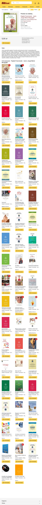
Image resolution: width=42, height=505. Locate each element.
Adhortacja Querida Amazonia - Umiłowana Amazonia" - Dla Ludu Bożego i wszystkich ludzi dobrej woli (20, 245)
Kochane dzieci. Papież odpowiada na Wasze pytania (20, 140)
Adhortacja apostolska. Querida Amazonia (6, 245)
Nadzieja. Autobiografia (33, 76)
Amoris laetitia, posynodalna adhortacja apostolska (20, 350)
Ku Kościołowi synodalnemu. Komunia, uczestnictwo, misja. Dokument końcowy (7, 98)
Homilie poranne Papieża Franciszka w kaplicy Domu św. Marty (20, 287)
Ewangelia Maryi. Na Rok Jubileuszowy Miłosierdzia (34, 350)
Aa (28, 9)
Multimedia (10, 6)
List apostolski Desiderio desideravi (7, 182)
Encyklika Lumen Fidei (19, 476)
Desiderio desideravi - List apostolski (19, 161)
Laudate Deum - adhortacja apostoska (6, 161)
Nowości (32, 6)
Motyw (37, 9)
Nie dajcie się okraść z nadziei (19, 392)
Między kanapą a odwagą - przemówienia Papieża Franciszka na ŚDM (20, 329)
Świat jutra (4, 202)
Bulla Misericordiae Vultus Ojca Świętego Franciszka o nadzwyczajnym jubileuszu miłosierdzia (34, 392)
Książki (4, 6)
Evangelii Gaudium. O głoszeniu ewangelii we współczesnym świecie (33, 435)
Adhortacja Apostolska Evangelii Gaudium (6, 414)
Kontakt (37, 6)
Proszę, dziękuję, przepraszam (5, 350)
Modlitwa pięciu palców (6, 434)
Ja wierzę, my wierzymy (20, 434)
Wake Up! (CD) (18, 371)
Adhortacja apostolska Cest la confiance (33, 140)
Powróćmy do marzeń (19, 76)
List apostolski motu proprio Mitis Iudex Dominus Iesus (33, 371)
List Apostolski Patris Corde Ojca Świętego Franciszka (19, 203)
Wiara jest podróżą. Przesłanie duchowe (6, 76)
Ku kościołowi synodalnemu (18, 98)
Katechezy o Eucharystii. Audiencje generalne (34, 182)
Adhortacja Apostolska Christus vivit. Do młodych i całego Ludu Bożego (34, 245)
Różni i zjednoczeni (19, 181)
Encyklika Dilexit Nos (6, 118)
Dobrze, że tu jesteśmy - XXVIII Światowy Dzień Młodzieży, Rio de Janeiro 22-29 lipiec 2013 (7, 456)
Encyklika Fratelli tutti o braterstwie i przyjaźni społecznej (6, 224)
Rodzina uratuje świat (33, 328)
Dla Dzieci (18, 6)
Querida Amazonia (32, 223)
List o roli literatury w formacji (19, 119)
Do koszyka (6, 43)
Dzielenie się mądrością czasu (7, 287)
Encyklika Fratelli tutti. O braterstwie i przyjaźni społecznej (33, 203)
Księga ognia (31, 307)
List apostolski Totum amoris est (33, 161)
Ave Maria (17, 265)
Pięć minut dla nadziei (33, 413)
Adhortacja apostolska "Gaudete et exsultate (6, 308)
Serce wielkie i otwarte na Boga (20, 456)
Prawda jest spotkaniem (33, 265)
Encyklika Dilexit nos (33, 97)
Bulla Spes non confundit (34, 118)
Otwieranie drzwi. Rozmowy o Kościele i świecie (19, 308)
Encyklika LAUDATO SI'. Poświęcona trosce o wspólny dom (7, 392)
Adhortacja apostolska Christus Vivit (6, 266)
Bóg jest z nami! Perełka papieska (20, 414)
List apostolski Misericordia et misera (6, 329)
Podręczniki (24, 6)
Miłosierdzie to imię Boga (7, 371)
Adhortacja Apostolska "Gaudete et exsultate (33, 287)
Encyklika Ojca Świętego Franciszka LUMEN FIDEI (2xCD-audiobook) (7, 477)
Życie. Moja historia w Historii (6, 140)
